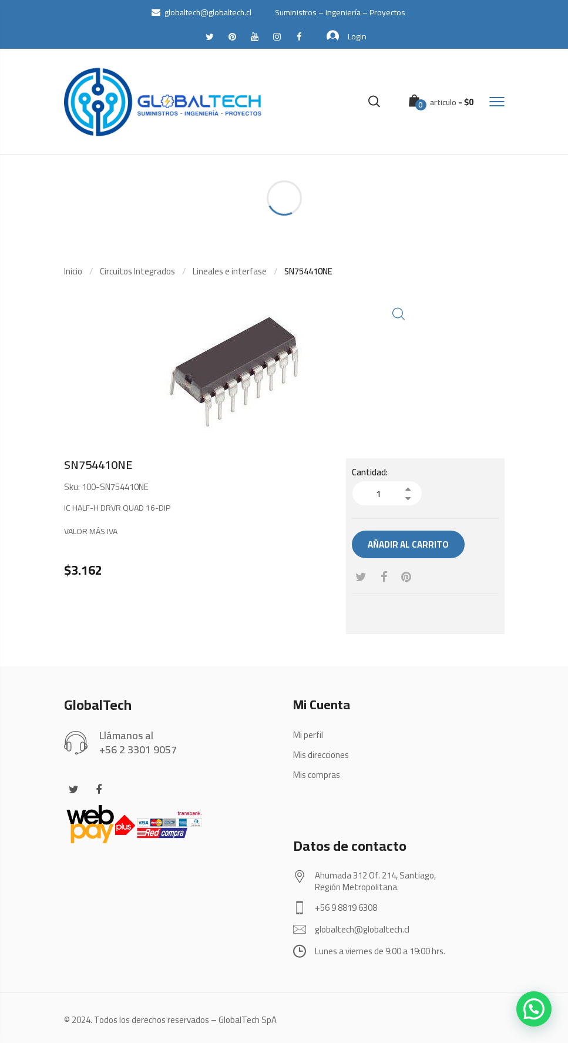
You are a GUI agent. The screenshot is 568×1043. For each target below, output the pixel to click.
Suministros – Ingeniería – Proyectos (340, 12)
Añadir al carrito (408, 544)
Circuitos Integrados (137, 271)
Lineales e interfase (230, 271)
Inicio (73, 271)
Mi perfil (308, 734)
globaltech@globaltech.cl (201, 12)
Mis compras (316, 774)
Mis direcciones (321, 754)
